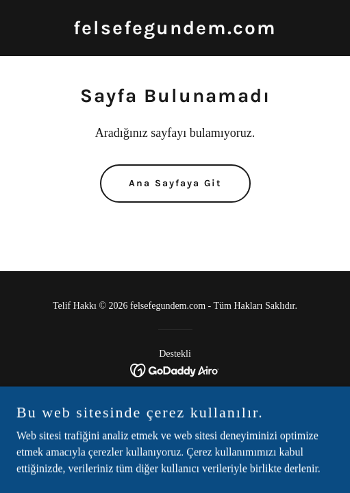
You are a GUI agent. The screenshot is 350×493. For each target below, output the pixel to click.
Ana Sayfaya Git (175, 183)
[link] (175, 30)
